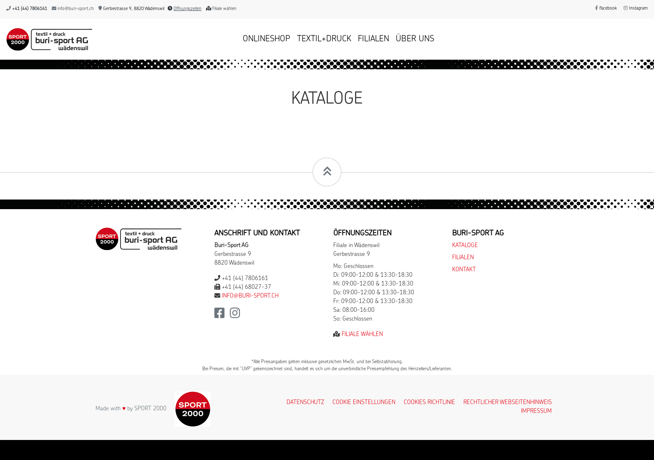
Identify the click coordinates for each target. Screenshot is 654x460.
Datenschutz (305, 402)
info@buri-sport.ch (76, 9)
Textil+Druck (324, 39)
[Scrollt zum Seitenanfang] (327, 172)
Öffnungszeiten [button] (187, 9)
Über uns (415, 39)
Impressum (536, 411)
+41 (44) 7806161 (29, 9)
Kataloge (465, 246)
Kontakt (464, 270)
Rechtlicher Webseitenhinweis (507, 402)
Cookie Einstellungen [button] (363, 402)
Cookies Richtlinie (429, 402)
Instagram (636, 8)
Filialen (373, 39)
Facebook (606, 8)
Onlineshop (266, 39)
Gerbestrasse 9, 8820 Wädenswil (131, 9)
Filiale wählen (224, 9)
